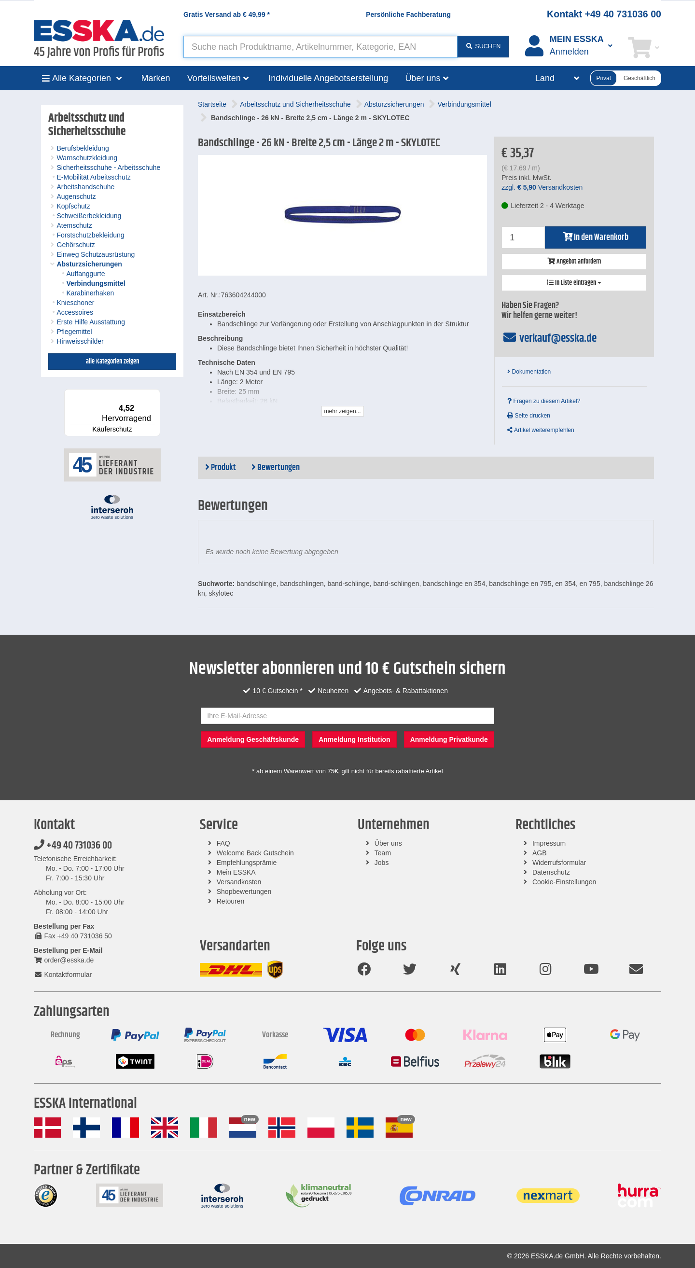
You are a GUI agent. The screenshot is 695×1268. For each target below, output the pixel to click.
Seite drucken (528, 415)
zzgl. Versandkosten (542, 187)
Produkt (220, 467)
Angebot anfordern (574, 261)
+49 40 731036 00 (73, 845)
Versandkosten (239, 882)
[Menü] (154, 395)
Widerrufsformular (559, 862)
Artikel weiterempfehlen (540, 430)
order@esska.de (64, 960)
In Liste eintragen (574, 283)
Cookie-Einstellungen (564, 882)
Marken (155, 78)
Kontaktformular (63, 974)
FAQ (223, 843)
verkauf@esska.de (549, 338)
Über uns (388, 843)
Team (383, 853)
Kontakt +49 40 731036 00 (604, 14)
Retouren (231, 901)
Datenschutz (551, 872)
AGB (539, 853)
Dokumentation (529, 371)
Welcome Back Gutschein (255, 853)
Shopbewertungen (244, 891)
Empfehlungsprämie (247, 862)
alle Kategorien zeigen (112, 361)
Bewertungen (275, 467)
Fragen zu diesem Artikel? (543, 401)
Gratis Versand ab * (226, 14)
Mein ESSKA (236, 872)
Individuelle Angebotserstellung (328, 78)
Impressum (549, 843)
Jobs (382, 862)
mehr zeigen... (342, 411)
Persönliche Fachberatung (408, 14)
